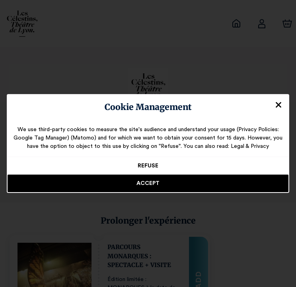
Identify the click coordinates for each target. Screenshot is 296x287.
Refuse (148, 166)
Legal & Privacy (246, 146)
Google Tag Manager (45, 138)
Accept (148, 183)
